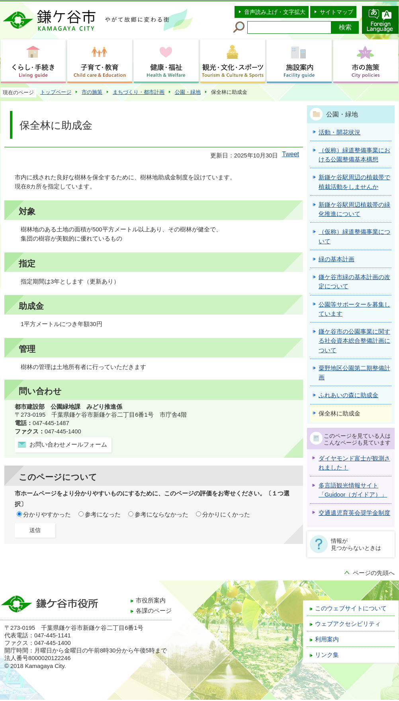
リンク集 (327, 655)
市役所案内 (151, 600)
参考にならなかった (161, 514)
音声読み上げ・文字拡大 (274, 12)
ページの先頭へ (374, 573)
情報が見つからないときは (356, 544)
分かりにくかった (226, 514)
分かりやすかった (47, 514)
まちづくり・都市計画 (138, 92)
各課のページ (154, 611)
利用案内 (327, 639)
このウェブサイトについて (351, 608)
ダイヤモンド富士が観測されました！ (354, 463)
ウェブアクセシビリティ (348, 624)
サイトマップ (336, 12)
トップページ (55, 92)
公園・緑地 (188, 92)
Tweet (290, 154)
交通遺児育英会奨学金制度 (354, 513)
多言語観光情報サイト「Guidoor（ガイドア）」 (353, 490)
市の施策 (92, 92)
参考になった (103, 514)
